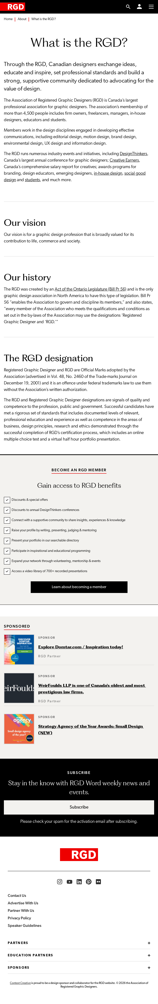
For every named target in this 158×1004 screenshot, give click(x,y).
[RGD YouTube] (69, 882)
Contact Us (17, 895)
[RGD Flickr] (98, 882)
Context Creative (20, 983)
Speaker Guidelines (24, 925)
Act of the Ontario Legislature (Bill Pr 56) (90, 289)
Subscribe (79, 807)
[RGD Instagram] (60, 882)
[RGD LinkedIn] (79, 882)
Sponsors (79, 968)
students (32, 180)
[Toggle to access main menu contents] (151, 7)
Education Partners (79, 955)
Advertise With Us (23, 903)
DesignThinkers (133, 154)
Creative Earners (124, 160)
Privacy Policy (19, 918)
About (22, 19)
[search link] (128, 7)
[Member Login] (139, 7)
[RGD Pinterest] (89, 882)
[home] (12, 6)
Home (8, 19)
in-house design (108, 173)
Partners (79, 943)
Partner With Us (21, 910)
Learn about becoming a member (79, 587)
